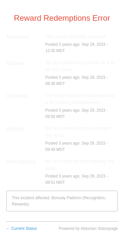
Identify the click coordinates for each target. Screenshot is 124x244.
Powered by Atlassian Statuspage (88, 228)
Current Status (21, 228)
